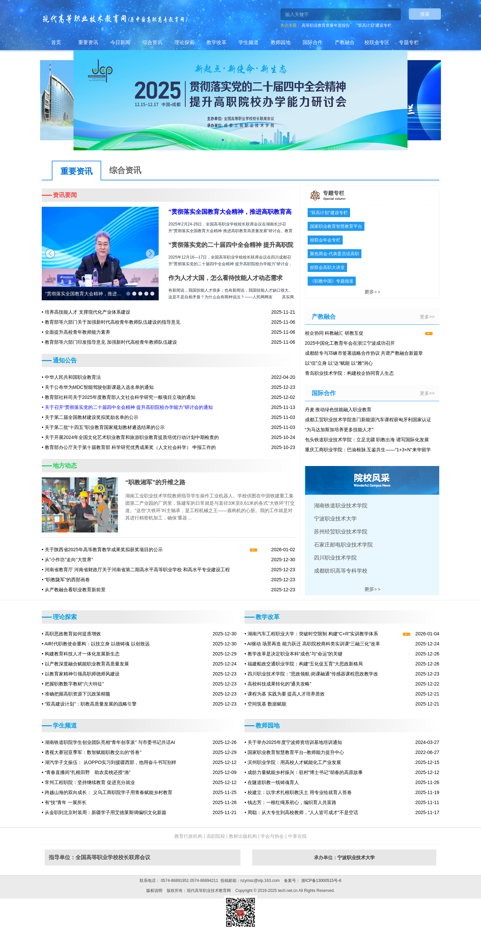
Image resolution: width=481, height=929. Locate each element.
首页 (56, 42)
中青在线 (297, 836)
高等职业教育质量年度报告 (326, 25)
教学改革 (216, 42)
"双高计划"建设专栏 (373, 25)
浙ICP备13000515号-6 (320, 880)
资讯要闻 (65, 195)
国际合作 (313, 42)
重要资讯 (88, 42)
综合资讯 (152, 42)
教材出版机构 (243, 836)
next (150, 254)
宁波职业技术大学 (356, 857)
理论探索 (184, 42)
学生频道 (248, 42)
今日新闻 (120, 42)
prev (50, 254)
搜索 (425, 14)
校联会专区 (376, 42)
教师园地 (281, 42)
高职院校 (215, 836)
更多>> (427, 316)
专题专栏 (409, 42)
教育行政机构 (188, 836)
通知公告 (65, 360)
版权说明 (154, 890)
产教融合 (345, 42)
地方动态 (65, 465)
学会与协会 (272, 836)
